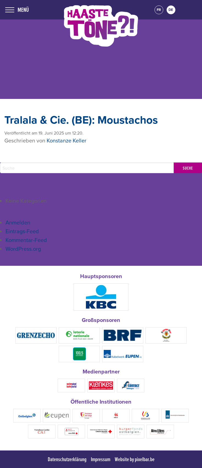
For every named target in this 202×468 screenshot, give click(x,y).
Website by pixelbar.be (135, 459)
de (171, 9)
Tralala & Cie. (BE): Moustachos (81, 119)
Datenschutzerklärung (67, 459)
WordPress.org (23, 249)
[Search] (87, 167)
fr (159, 9)
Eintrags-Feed (22, 231)
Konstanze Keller (66, 140)
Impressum (100, 459)
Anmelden (17, 222)
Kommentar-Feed (26, 240)
